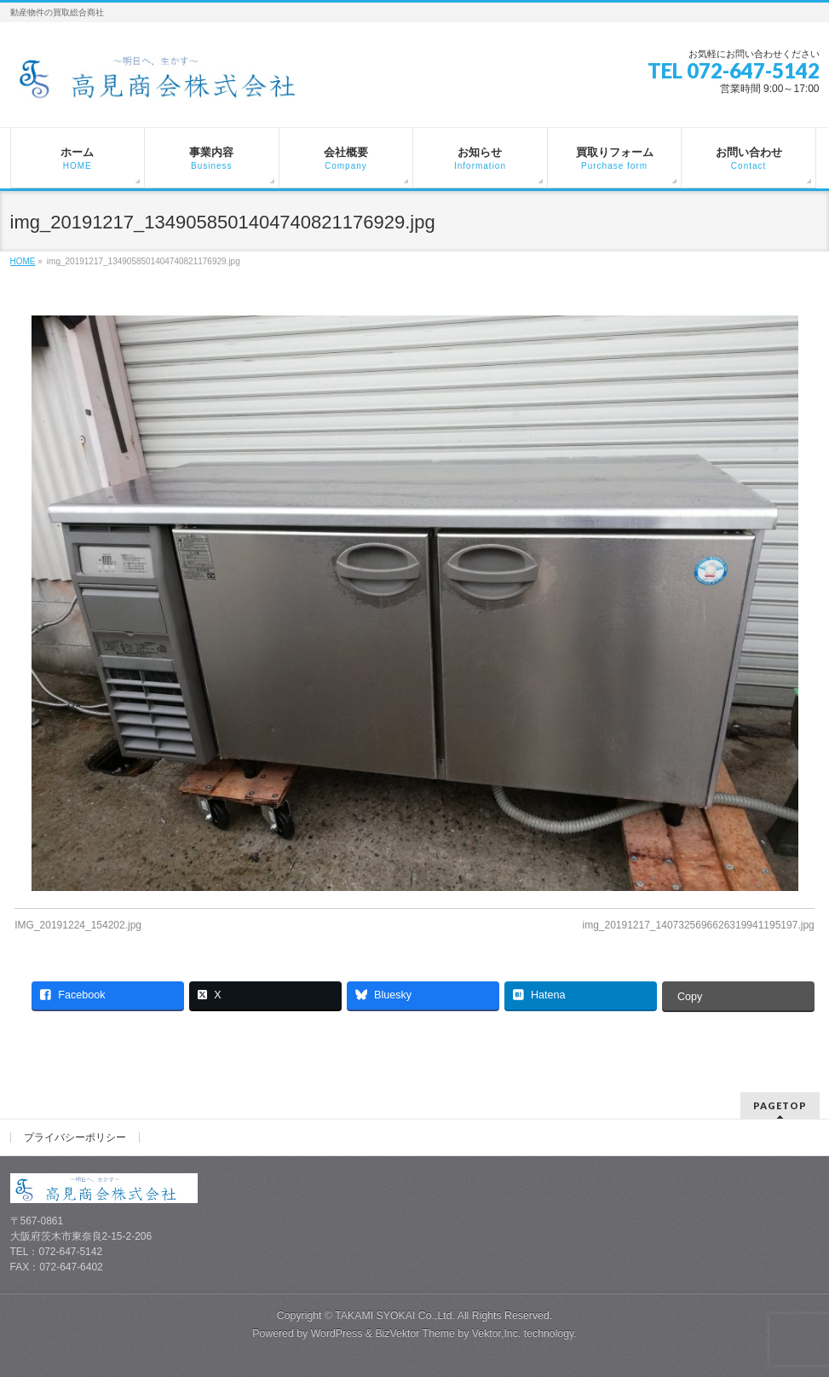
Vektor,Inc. (496, 1333)
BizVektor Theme (415, 1333)
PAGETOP (780, 1105)
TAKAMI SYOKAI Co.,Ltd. (395, 1316)
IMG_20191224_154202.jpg (77, 925)
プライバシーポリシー (75, 1137)
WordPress (337, 1333)
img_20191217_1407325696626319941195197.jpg (698, 925)
